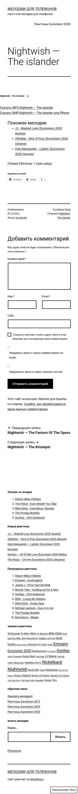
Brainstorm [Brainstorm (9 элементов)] (32, 638)
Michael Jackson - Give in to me (34, 608)
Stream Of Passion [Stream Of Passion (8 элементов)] (41, 675)
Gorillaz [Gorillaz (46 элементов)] (63, 650)
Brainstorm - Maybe (27, 617)
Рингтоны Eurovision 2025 (24, 711)
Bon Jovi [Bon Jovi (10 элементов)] (21, 638)
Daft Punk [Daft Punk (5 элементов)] (51, 638)
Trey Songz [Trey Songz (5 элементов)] (25, 680)
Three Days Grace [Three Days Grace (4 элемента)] (14, 680)
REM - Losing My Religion (30, 599)
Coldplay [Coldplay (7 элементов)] (42, 638)
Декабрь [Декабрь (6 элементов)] (40, 680)
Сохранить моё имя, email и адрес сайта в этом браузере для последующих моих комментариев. (40, 336)
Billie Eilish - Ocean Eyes (29, 603)
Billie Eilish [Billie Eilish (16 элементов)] (55, 633)
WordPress (36, 779)
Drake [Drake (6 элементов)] (50, 644)
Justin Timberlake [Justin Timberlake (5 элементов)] (15, 657)
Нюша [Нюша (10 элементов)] (47, 680)
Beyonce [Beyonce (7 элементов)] (44, 633)
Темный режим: (64, 790)
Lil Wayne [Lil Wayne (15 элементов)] (51, 656)
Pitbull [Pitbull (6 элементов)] (42, 670)
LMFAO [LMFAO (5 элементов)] (10, 663)
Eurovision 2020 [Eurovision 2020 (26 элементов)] (19, 651)
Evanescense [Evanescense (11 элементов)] (39, 651)
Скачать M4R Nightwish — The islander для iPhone (34, 113)
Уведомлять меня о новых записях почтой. (36, 371)
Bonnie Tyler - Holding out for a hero (36, 589)
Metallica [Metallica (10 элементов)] (30, 662)
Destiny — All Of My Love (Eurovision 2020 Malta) (37, 554)
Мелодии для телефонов (32, 9)
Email (46, 296)
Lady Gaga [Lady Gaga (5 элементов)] (40, 657)
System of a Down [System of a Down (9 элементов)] (59, 675)
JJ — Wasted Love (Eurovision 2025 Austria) (34, 533)
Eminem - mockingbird (28, 580)
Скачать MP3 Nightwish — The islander (26, 107)
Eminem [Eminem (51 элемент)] (60, 644)
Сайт (11, 315)
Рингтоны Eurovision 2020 (52, 24)
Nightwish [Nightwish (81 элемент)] (17, 669)
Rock (67, 209)
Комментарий (17, 258)
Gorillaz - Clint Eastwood (30, 517)
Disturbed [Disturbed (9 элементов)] (33, 644)
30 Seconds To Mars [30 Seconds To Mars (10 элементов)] (18, 633)
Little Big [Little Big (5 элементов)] (60, 657)
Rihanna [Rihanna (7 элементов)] (18, 675)
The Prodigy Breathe (27, 513)
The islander (63, 217)
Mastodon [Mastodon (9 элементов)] (19, 662)
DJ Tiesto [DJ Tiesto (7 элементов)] (42, 644)
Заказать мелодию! (20, 696)
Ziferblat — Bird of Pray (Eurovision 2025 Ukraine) (37, 539)
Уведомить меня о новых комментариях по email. (36, 355)
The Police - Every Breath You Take (36, 503)
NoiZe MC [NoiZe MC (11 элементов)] (33, 670)
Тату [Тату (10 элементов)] (54, 680)
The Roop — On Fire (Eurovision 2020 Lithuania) (36, 559)
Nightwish (64, 213)
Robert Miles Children (28, 499)
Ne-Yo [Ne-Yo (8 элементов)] (38, 663)
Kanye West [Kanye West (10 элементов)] (29, 656)
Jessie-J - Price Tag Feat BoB (32, 585)
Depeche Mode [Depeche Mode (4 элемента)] (21, 645)
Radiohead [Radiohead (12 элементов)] (52, 669)
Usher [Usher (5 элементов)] (32, 680)
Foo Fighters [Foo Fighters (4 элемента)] (51, 651)
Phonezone (14, 750)
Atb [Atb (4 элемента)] (38, 634)
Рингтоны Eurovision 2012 (24, 701)
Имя (11, 296)
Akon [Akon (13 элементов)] (33, 633)
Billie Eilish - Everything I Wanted (34, 508)
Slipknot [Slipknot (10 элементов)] (26, 675)
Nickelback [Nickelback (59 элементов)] (52, 662)
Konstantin (21, 217)
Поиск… (12, 727)
